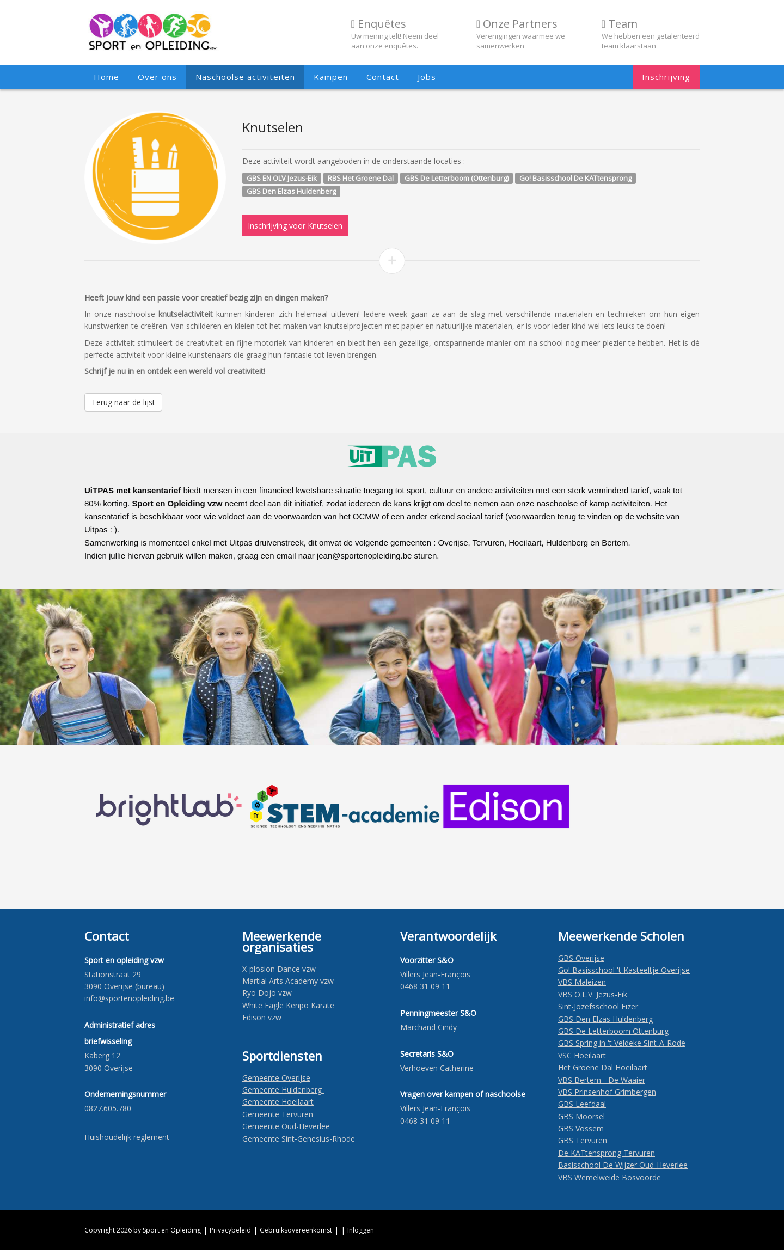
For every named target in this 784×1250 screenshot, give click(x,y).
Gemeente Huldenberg (283, 1089)
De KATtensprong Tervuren (606, 1153)
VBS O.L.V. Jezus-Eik (592, 994)
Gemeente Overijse (276, 1078)
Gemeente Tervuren (277, 1114)
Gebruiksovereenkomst (296, 1230)
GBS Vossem (581, 1128)
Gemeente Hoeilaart (278, 1101)
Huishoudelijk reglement (126, 1137)
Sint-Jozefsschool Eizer (598, 1006)
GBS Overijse (581, 958)
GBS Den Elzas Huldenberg (605, 1019)
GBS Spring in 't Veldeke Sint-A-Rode (621, 1043)
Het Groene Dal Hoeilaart (602, 1067)
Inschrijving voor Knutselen (295, 225)
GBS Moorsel (581, 1116)
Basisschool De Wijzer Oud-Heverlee (623, 1165)
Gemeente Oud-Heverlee (286, 1126)
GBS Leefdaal (582, 1104)
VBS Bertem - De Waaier (601, 1080)
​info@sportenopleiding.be (129, 998)
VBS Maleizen (582, 982)
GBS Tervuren (582, 1140)
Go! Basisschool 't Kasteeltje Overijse (624, 970)
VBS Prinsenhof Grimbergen (607, 1092)
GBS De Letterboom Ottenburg (613, 1031)
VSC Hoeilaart (582, 1055)
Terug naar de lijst (123, 402)
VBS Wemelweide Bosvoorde (609, 1177)
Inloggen (360, 1230)
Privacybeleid (230, 1230)
